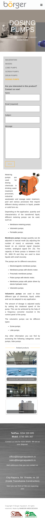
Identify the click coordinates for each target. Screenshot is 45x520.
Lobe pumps (11, 68)
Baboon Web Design (29, 508)
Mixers (8, 64)
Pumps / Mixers (30, 37)
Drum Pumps (11, 75)
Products (18, 37)
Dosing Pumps (12, 79)
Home (10, 37)
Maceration (11, 60)
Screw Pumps (12, 72)
